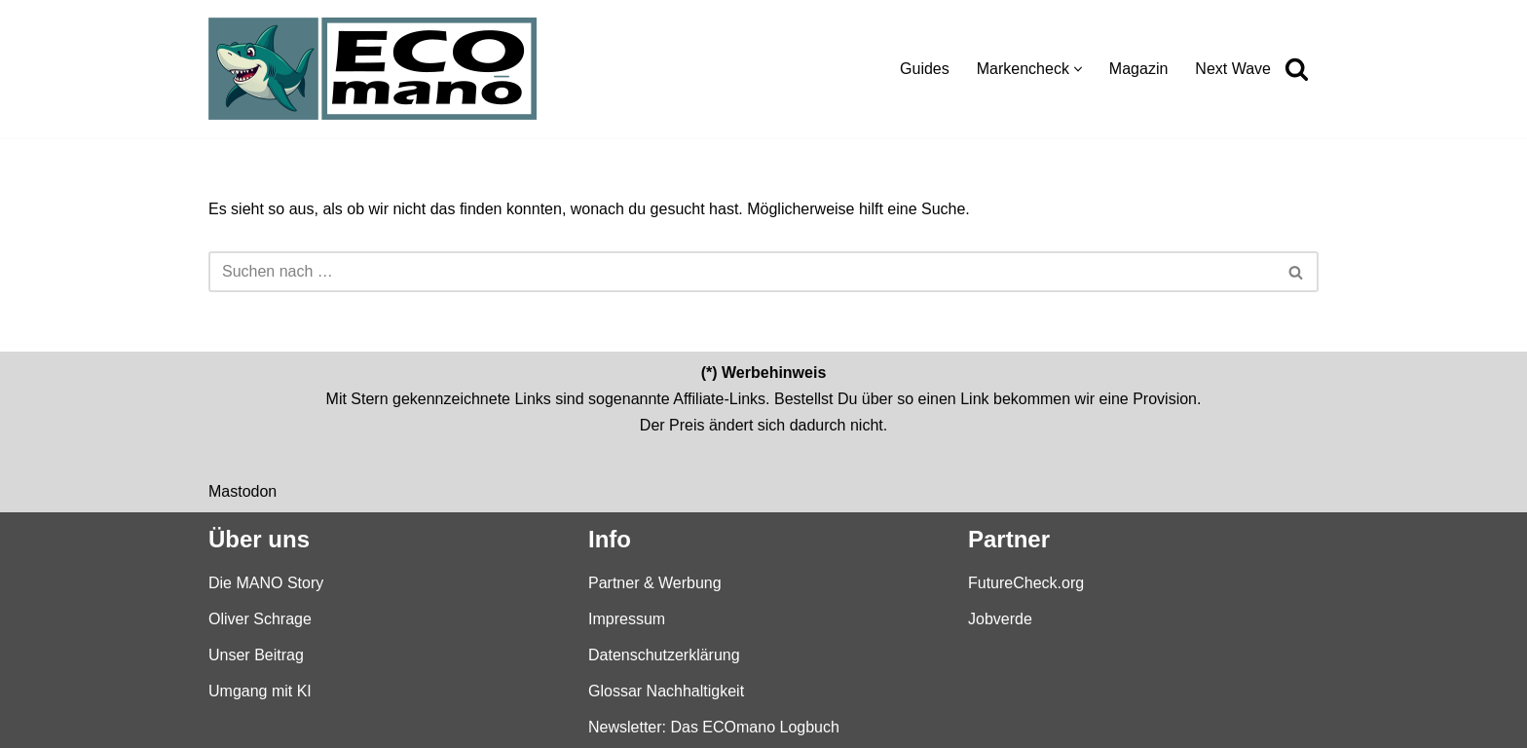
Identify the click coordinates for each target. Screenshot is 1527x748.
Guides (925, 68)
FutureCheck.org (1026, 582)
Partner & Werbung (655, 582)
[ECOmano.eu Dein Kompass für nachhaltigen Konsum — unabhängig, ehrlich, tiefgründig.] (377, 69)
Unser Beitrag (256, 654)
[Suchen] (1297, 68)
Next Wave (1233, 68)
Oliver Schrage (260, 618)
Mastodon (242, 490)
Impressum (626, 618)
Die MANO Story (265, 582)
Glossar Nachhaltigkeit (666, 691)
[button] (1078, 69)
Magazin (1138, 68)
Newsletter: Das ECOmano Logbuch (713, 727)
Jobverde (1000, 618)
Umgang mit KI (260, 691)
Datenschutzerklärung (664, 654)
